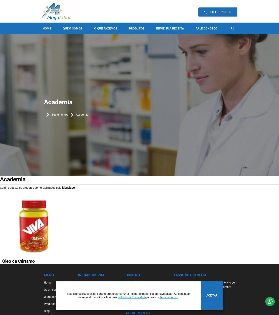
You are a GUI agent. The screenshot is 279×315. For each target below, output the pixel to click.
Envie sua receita (170, 28)
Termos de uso (169, 297)
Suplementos (60, 114)
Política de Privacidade (132, 297)
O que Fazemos (105, 28)
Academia (82, 114)
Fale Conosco (206, 28)
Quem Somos (72, 28)
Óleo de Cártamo (18, 261)
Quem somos (52, 289)
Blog (47, 311)
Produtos (136, 28)
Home (47, 28)
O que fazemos (53, 296)
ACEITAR (211, 295)
